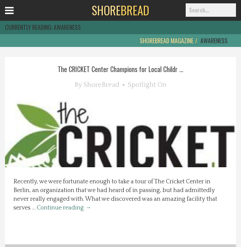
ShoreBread (101, 84)
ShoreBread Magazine (166, 40)
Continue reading (64, 207)
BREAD (120, 10)
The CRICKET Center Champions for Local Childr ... (120, 69)
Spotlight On (147, 84)
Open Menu (17, 16)
